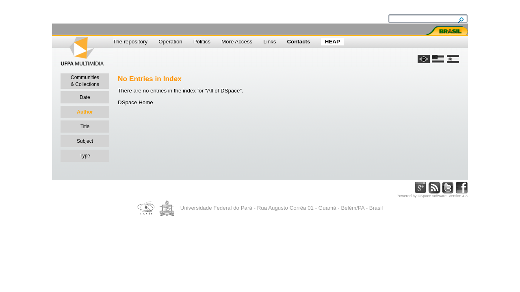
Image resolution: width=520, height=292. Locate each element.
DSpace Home (135, 102)
